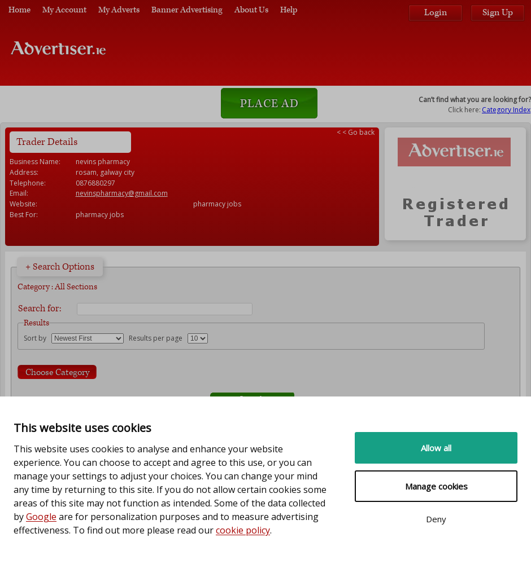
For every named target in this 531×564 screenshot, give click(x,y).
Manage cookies (436, 486)
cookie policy (243, 530)
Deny (436, 519)
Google (41, 516)
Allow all (436, 447)
